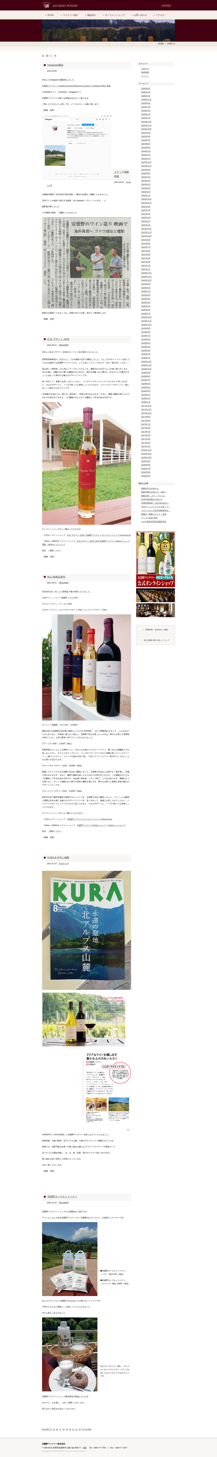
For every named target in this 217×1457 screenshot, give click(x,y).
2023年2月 (145, 192)
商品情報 (64, 345)
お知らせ (64, 863)
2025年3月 (145, 110)
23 (80, 1429)
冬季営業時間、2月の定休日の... (155, 503)
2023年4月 (145, 184)
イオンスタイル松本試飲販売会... (155, 510)
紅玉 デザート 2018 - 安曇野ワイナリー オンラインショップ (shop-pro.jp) (99, 535)
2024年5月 (145, 147)
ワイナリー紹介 (69, 15)
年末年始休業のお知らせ (151, 499)
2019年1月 (145, 358)
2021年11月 (146, 232)
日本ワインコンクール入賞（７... (155, 507)
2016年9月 (145, 461)
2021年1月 (145, 269)
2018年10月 (146, 369)
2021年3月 (145, 262)
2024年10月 (146, 129)
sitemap (166, 5)
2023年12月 (146, 162)
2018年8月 (145, 376)
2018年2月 (145, 398)
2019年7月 (145, 336)
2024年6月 (145, 144)
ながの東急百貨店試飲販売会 (153, 521)
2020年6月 (145, 295)
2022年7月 (145, 210)
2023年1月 (145, 195)
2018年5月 (145, 387)
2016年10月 (146, 457)
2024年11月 (146, 125)
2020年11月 (146, 277)
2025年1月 (145, 118)
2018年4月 (145, 391)
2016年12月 (146, 450)
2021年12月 (146, 229)
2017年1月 (145, 446)
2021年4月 (145, 258)
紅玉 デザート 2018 (58, 339)
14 (51, 1429)
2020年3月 (145, 306)
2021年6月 (145, 251)
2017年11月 (146, 409)
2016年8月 (145, 465)
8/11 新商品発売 (56, 577)
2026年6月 (145, 88)
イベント (145, 76)
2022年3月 (145, 217)
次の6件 (88, 1429)
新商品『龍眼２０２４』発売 (153, 514)
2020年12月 (146, 273)
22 (76, 1429)
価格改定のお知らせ (150, 488)
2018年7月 (145, 380)
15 (54, 1429)
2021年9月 (145, 240)
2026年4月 (145, 92)
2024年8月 (145, 136)
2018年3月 (145, 395)
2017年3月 (145, 439)
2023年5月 (145, 181)
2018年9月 (145, 372)
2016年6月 (145, 472)
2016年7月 (145, 468)
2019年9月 (145, 328)
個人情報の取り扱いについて (155, 640)
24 (83, 1429)
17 (60, 1429)
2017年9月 (145, 417)
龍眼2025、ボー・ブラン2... (153, 496)
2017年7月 (145, 424)
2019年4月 (145, 347)
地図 (84, 1448)
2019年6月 (145, 339)
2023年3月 (145, 188)
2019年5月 (145, 343)
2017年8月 (145, 420)
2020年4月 (145, 302)
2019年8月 (145, 332)
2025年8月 (145, 103)
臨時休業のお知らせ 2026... (153, 492)
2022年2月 (145, 221)
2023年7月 (145, 177)
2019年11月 (146, 321)
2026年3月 (145, 96)
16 (57, 1429)
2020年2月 (145, 310)
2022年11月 (146, 203)
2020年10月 (146, 280)
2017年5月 (145, 432)
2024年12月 (146, 122)
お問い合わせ (139, 15)
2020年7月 (145, 291)
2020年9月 (145, 284)
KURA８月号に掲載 (58, 857)
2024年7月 (145, 140)
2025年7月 (145, 107)
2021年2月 (145, 265)
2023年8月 (145, 173)
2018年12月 (146, 361)
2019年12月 (146, 317)
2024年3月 (145, 151)
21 (73, 1429)
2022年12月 (146, 199)
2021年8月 (145, 243)
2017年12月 (146, 406)
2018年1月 (145, 402)
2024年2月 (145, 155)
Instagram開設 (55, 65)
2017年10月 (146, 413)
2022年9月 (145, 206)
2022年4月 (145, 214)
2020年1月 (145, 313)
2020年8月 (145, 288)
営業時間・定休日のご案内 (155, 629)
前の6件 (45, 1429)
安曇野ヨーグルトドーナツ (62, 1196)
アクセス (159, 15)
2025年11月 (146, 99)
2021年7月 (145, 247)
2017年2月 (145, 443)
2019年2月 (145, 354)
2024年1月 (145, 158)
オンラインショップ (114, 15)
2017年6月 (145, 428)
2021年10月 (146, 236)
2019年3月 (145, 350)
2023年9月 (145, 170)
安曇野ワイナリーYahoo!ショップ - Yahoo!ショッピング (101, 825)
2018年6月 (145, 384)
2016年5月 (145, 476)
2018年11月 (146, 365)
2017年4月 (145, 435)
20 (70, 1429)
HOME (50, 15)
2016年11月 (146, 454)
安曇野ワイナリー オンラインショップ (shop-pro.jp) (89, 819)
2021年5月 (145, 254)
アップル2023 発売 (149, 518)
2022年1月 (145, 225)
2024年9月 (145, 133)
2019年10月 (146, 325)
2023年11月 (146, 166)
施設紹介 (90, 15)
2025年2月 (145, 114)
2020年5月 (145, 299)
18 (63, 1429)
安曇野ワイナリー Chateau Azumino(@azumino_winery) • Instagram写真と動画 (76, 86)
